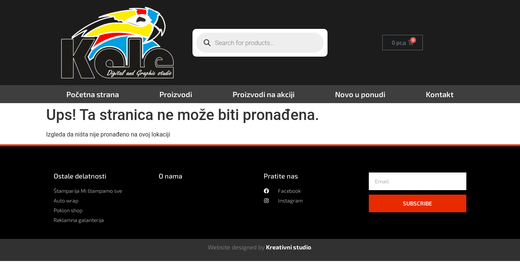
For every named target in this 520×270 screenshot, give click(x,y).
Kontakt (440, 94)
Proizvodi (175, 94)
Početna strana (92, 94)
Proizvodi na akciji (264, 94)
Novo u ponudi (360, 94)
